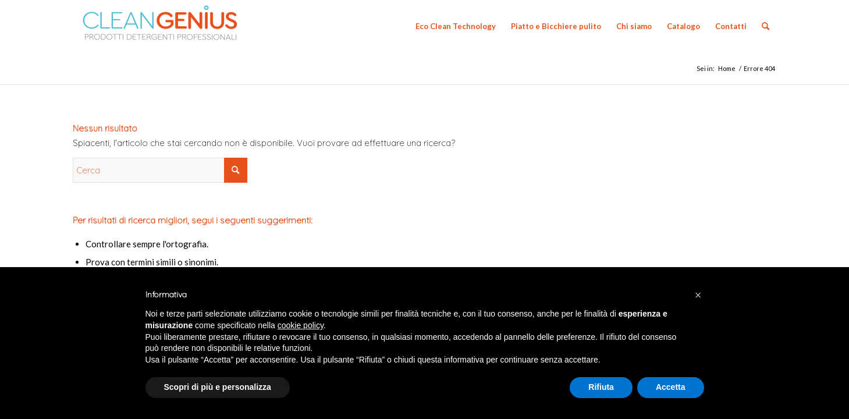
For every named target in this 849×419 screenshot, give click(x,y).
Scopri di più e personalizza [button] (217, 387)
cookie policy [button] (301, 325)
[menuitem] (455, 26)
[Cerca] (765, 26)
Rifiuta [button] (601, 387)
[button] (698, 295)
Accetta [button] (670, 387)
